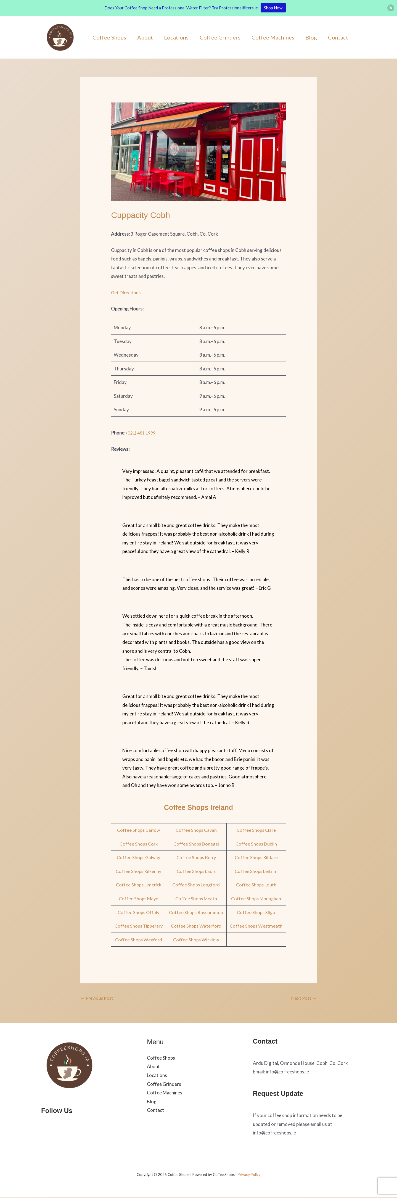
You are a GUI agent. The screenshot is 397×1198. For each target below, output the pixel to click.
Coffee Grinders (220, 37)
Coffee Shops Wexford (139, 939)
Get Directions (126, 292)
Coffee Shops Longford (196, 885)
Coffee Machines (273, 37)
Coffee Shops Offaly (138, 912)
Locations (176, 37)
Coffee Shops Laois (196, 871)
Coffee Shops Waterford (196, 926)
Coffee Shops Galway (139, 857)
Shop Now (273, 7)
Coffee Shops (109, 37)
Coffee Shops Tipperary (139, 926)
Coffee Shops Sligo (256, 912)
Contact (338, 37)
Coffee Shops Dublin (256, 844)
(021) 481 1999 (142, 433)
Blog (311, 37)
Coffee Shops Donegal (196, 844)
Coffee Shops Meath (196, 898)
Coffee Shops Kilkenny (138, 871)
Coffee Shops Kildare (256, 857)
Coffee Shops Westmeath (256, 926)
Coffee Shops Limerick (139, 885)
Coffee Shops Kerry (196, 857)
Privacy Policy (249, 1175)
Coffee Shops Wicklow (196, 939)
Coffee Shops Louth (256, 885)
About (145, 37)
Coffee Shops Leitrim (256, 871)
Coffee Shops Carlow (139, 830)
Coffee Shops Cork (138, 844)
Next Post (303, 998)
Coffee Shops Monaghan (256, 898)
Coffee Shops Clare (256, 830)
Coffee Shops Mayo (138, 898)
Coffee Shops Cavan (196, 830)
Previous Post (97, 998)
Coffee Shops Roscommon (196, 912)
